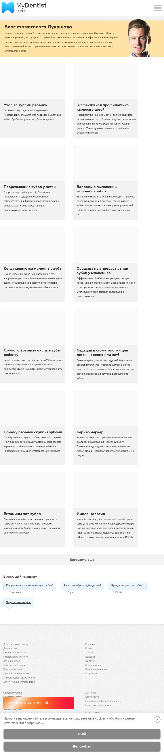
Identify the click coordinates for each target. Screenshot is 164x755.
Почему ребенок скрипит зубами (33, 432)
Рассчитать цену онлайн (28, 703)
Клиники (90, 644)
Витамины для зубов (22, 514)
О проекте (91, 673)
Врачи (88, 648)
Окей (82, 734)
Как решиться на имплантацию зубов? (29, 585)
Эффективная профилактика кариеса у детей (103, 107)
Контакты (90, 692)
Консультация (93, 665)
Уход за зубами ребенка (25, 105)
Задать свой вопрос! (18, 602)
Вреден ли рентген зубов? (127, 585)
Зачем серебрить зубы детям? (82, 585)
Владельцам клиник (96, 669)
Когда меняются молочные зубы (33, 268)
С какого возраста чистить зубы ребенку (32, 352)
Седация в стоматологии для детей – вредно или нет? (102, 352)
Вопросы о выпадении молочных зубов (97, 189)
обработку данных (122, 718)
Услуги (89, 652)
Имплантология (91, 514)
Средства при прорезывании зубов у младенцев (102, 270)
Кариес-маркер (90, 432)
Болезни (90, 656)
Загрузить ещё (82, 560)
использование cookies (89, 718)
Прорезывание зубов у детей (30, 187)
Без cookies (82, 746)
